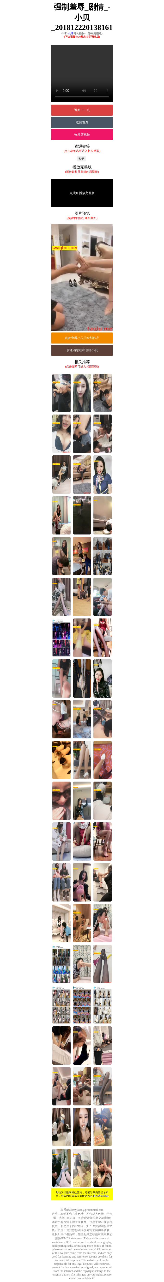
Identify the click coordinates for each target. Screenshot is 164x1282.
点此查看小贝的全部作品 (82, 338)
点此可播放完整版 (82, 193)
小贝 (70, 33)
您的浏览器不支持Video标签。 (82, 73)
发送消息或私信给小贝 (82, 350)
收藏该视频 (82, 134)
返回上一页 (82, 110)
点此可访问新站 (99, 1195)
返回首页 (82, 122)
